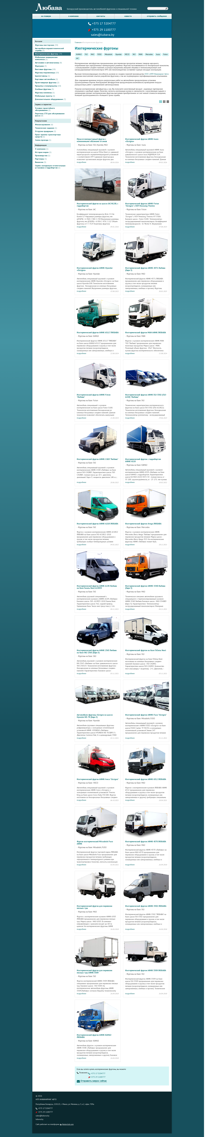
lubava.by (39, 1119)
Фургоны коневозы (45, 92)
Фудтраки (41, 66)
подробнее (81, 162)
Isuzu (158, 54)
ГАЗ (86, 54)
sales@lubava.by (42, 1115)
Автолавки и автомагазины (48, 62)
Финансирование (44, 124)
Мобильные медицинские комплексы (46, 58)
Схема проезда (43, 140)
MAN (140, 54)
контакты (100, 16)
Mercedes (149, 54)
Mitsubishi (108, 54)
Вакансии (40, 162)
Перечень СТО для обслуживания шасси (49, 114)
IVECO (127, 54)
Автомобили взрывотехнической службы (49, 49)
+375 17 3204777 (102, 23)
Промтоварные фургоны (47, 82)
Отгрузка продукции (45, 131)
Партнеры (41, 159)
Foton (165, 54)
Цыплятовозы (42, 76)
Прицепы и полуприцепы (48, 86)
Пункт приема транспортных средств (48, 135)
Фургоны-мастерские (46, 45)
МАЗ (92, 54)
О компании (41, 149)
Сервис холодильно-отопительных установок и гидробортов (50, 166)
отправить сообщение (157, 16)
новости (128, 16)
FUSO (99, 54)
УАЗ (134, 54)
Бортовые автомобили (46, 79)
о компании (73, 16)
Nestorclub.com (68, 1124)
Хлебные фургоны (44, 89)
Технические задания (46, 128)
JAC (77, 58)
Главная (78, 42)
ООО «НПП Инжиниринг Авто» (157, 74)
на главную (46, 16)
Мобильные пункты (45, 96)
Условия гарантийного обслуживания (45, 109)
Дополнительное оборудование (50, 99)
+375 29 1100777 (102, 30)
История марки (43, 152)
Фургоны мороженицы (47, 72)
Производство (42, 155)
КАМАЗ (79, 54)
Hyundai (119, 54)
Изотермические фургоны (48, 54)
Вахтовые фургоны (45, 69)
